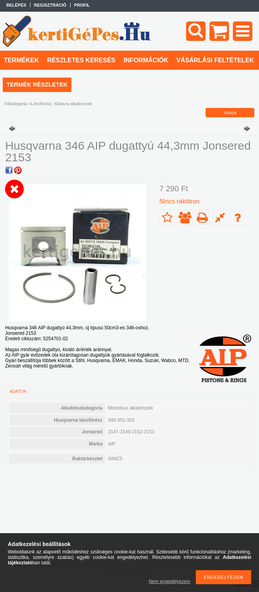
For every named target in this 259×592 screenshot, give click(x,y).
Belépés (16, 5)
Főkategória (16, 103)
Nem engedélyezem (169, 581)
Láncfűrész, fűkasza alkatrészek (61, 103)
